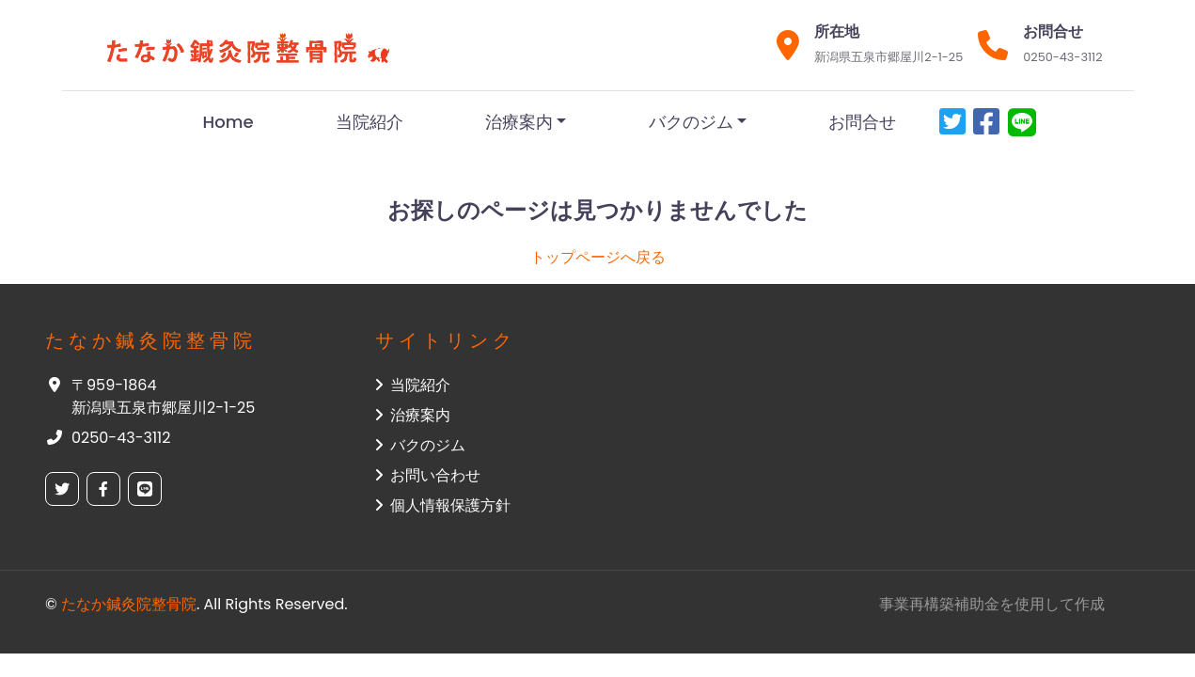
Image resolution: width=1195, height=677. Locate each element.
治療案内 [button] (412, 415)
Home (228, 122)
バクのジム (691, 122)
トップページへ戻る (598, 257)
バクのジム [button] (420, 445)
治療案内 (519, 122)
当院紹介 (369, 122)
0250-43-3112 (1062, 57)
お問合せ (862, 122)
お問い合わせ (427, 475)
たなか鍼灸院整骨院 (129, 604)
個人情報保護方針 (443, 505)
